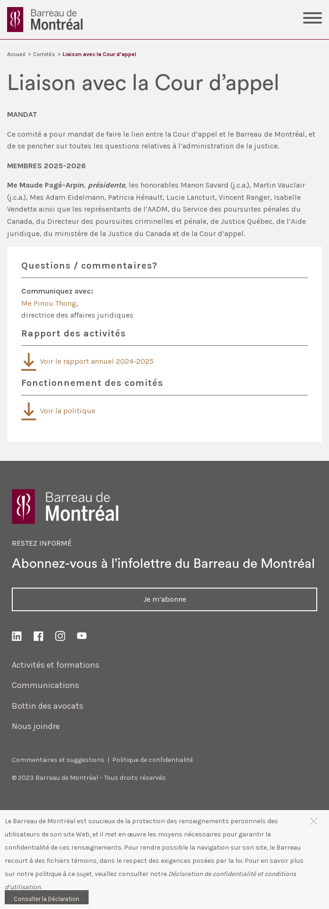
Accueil (16, 54)
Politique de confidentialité (152, 760)
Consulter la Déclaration (46, 898)
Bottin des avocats (47, 706)
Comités (44, 54)
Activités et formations (55, 665)
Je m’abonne (164, 599)
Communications (45, 685)
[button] (314, 821)
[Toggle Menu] (312, 19)
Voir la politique (58, 410)
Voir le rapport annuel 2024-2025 (87, 361)
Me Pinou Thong (48, 303)
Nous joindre (36, 726)
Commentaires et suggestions (58, 760)
